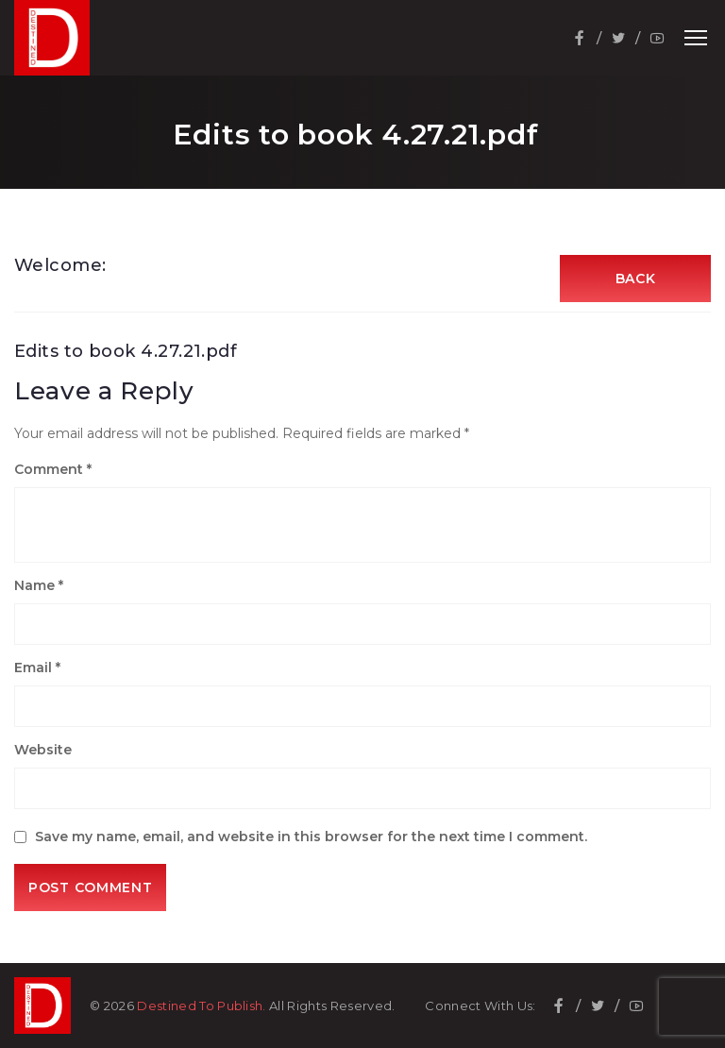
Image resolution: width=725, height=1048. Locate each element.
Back (635, 278)
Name (38, 585)
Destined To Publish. (201, 1005)
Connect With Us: (480, 1006)
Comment (53, 469)
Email (37, 667)
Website (43, 749)
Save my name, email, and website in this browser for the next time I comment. (311, 836)
